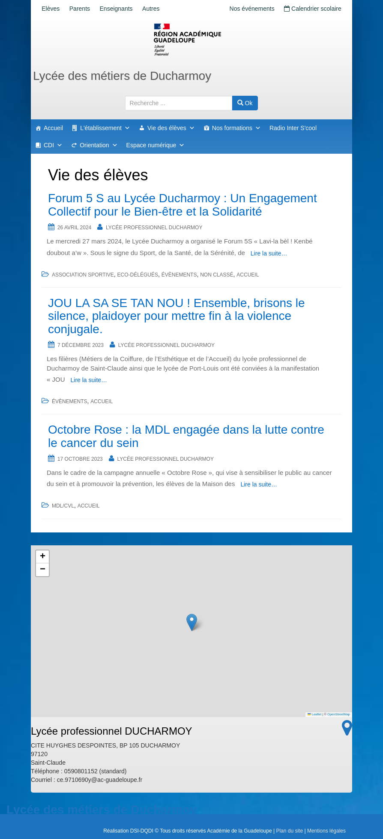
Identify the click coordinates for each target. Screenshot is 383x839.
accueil (247, 275)
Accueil (53, 128)
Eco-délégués (137, 275)
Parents (85, 8)
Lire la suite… (269, 253)
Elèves (53, 8)
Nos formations (236, 128)
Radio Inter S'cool (293, 128)
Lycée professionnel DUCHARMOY (154, 228)
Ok (245, 103)
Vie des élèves (171, 128)
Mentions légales (326, 831)
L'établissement (105, 128)
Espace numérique (155, 145)
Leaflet (314, 714)
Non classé (216, 275)
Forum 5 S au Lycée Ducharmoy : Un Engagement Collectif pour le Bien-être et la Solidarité (182, 205)
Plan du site (289, 831)
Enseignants (126, 8)
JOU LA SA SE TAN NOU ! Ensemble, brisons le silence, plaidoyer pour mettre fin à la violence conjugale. (176, 316)
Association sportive (83, 275)
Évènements (179, 275)
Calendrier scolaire (310, 8)
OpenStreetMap (338, 714)
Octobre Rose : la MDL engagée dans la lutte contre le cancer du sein (186, 436)
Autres (165, 8)
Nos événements (245, 8)
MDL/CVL (63, 506)
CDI (53, 145)
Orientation (98, 145)
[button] (191, 622)
